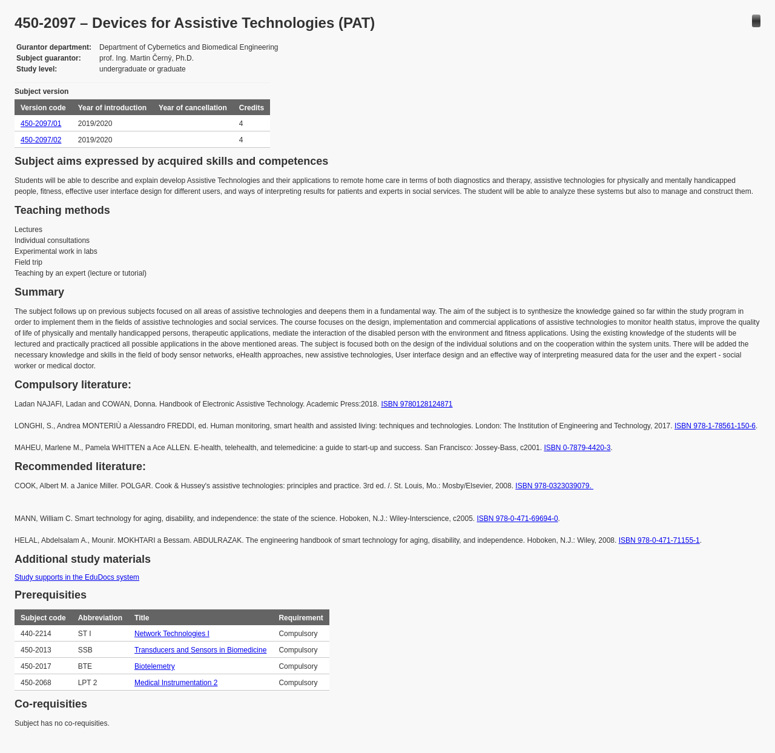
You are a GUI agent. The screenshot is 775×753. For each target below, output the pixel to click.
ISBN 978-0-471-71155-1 (659, 540)
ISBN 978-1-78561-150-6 (715, 426)
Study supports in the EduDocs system (77, 577)
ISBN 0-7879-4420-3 (577, 447)
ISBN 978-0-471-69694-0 (517, 518)
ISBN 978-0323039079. (554, 486)
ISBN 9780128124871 (416, 404)
